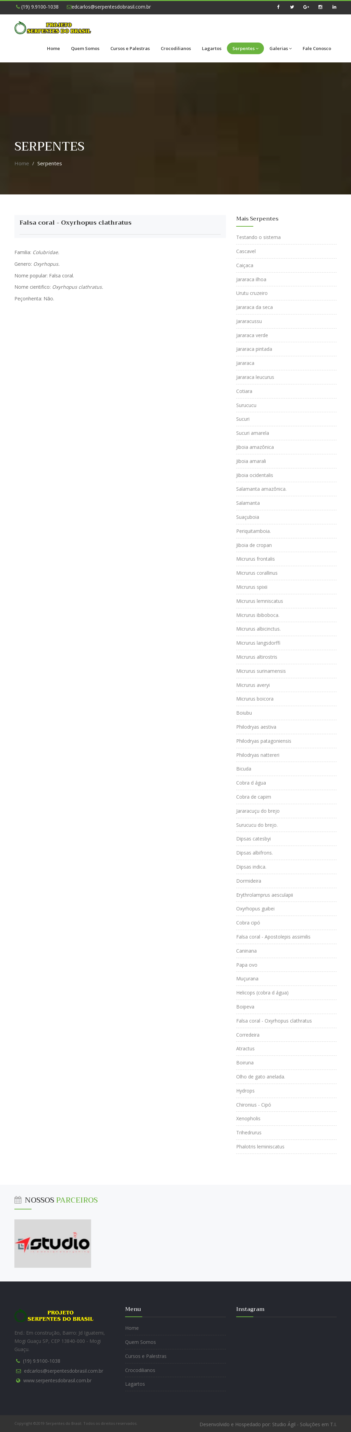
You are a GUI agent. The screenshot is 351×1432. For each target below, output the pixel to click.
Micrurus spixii (251, 587)
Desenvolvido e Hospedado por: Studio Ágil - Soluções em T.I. (268, 1424)
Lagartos (211, 48)
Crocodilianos (176, 48)
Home (53, 48)
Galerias (280, 48)
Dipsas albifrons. (254, 852)
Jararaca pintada (254, 349)
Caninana (246, 950)
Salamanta (248, 503)
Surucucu (246, 405)
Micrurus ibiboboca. (257, 615)
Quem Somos (85, 48)
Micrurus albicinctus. (258, 628)
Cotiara (244, 391)
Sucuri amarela (252, 433)
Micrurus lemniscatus (259, 601)
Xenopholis (248, 1118)
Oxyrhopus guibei (255, 908)
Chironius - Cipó (253, 1104)
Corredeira (247, 1034)
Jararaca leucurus (255, 377)
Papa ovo (246, 965)
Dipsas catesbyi (253, 838)
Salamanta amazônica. (261, 489)
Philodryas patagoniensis (263, 741)
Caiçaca (244, 265)
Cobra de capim (253, 796)
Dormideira (248, 881)
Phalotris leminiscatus (260, 1146)
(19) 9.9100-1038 (37, 6)
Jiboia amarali (251, 461)
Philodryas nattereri (257, 755)
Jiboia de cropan (254, 545)
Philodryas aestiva (256, 727)
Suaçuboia (247, 517)
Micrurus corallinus (257, 573)
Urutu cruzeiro (252, 293)
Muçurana (247, 978)
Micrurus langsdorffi (258, 643)
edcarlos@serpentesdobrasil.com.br (109, 6)
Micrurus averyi (253, 685)
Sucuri (243, 419)
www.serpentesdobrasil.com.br (57, 1380)
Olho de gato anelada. (260, 1076)
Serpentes (245, 48)
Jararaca (245, 363)
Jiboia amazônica (255, 447)
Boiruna (245, 1062)
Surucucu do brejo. (257, 825)
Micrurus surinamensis (261, 671)
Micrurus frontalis (255, 559)
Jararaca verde (252, 335)
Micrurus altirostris (256, 657)
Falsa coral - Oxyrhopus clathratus (76, 222)
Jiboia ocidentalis (254, 475)
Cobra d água (251, 782)
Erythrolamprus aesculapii (264, 895)
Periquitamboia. (253, 531)
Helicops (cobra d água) (262, 992)
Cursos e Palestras (130, 48)
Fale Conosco (317, 48)
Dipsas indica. (251, 866)
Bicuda (243, 768)
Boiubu (244, 712)
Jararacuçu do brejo (258, 811)
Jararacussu (249, 321)
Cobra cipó (248, 922)
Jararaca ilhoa (251, 279)
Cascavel (246, 251)
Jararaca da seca (254, 307)
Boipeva (245, 1006)
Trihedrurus (249, 1132)
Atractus (245, 1048)
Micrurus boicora (255, 698)
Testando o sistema (258, 237)
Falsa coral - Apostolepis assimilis (273, 936)
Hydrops (245, 1090)
